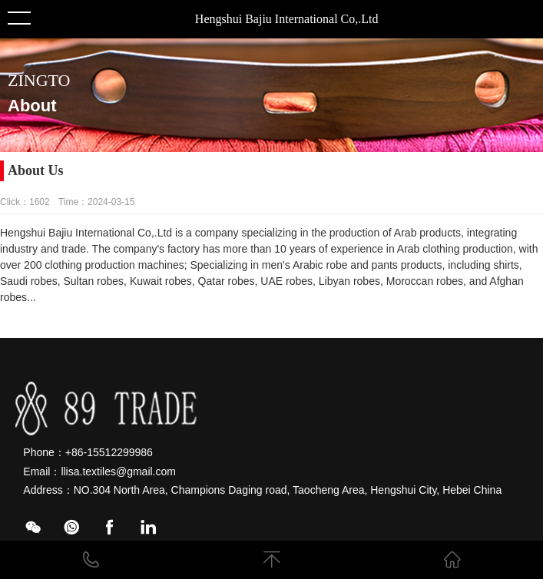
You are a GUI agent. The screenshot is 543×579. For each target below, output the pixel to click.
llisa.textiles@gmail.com (118, 471)
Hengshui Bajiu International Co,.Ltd (287, 18)
